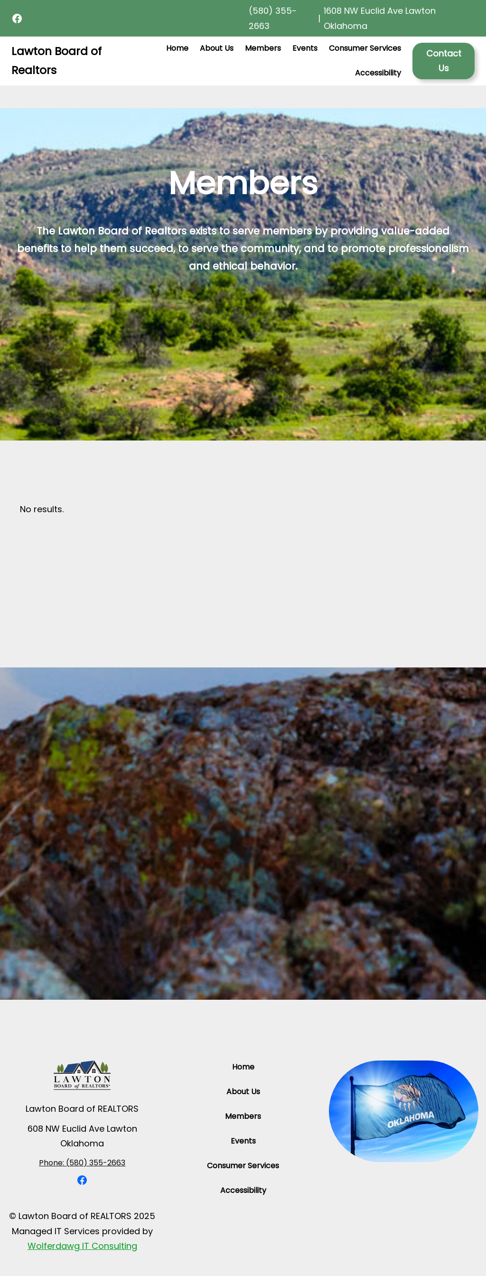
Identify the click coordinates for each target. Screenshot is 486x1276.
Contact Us (443, 61)
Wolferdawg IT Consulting (82, 1246)
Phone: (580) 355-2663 (82, 1162)
